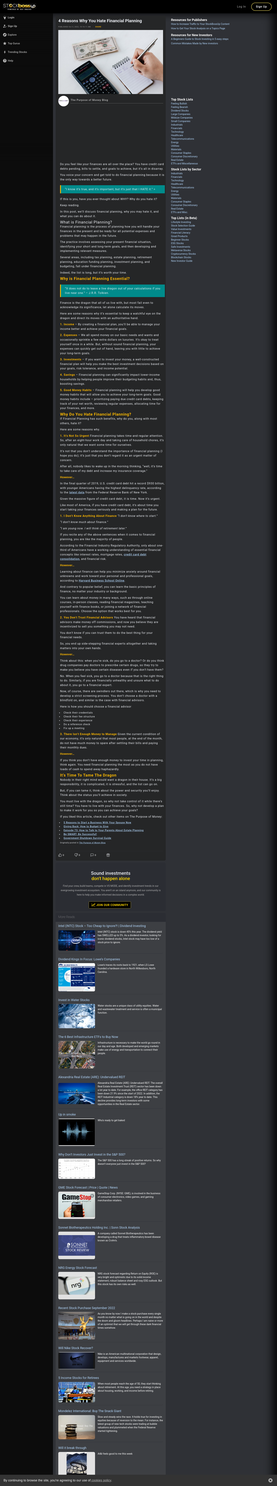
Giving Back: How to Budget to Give (86, 826)
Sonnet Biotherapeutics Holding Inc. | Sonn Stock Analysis (99, 1227)
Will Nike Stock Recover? (75, 1348)
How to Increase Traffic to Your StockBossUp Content (200, 24)
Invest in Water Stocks (74, 1000)
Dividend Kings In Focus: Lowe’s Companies (89, 959)
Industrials (176, 124)
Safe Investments (180, 246)
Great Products (179, 236)
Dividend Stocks (180, 110)
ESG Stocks (177, 243)
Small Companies (180, 121)
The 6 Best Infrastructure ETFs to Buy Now (88, 1037)
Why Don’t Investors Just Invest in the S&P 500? (91, 1154)
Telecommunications (182, 138)
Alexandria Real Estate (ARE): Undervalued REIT (91, 1077)
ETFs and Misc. (179, 212)
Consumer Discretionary (184, 156)
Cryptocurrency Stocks (183, 253)
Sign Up (261, 6)
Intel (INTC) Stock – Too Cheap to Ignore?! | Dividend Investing (102, 926)
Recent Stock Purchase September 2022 (86, 1308)
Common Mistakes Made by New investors (194, 43)
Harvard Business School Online (102, 580)
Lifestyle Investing (181, 222)
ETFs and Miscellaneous (184, 163)
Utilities (175, 145)
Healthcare (177, 135)
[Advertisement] (111, 133)
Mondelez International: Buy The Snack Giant (89, 1411)
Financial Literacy (180, 232)
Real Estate (177, 160)
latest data (77, 492)
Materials (176, 149)
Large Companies (180, 114)
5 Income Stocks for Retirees (78, 1378)
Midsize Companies (182, 117)
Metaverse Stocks (181, 250)
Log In (241, 6)
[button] (26, 17)
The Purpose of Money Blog (92, 843)
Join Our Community (110, 905)
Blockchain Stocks (181, 257)
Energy (174, 142)
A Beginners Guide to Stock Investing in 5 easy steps (199, 39)
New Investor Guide (181, 260)
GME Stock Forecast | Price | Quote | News (88, 1187)
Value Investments (181, 229)
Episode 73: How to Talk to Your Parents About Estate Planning (104, 830)
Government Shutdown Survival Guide (87, 838)
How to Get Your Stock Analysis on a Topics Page (198, 28)
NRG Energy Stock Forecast (77, 1268)
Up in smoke (67, 1114)
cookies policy (101, 1480)
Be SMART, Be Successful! (80, 834)
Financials (176, 128)
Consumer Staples (181, 153)
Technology (177, 131)
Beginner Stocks (180, 239)
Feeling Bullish (179, 103)
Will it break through (72, 1448)
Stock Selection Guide (183, 225)
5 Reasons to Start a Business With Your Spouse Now (97, 822)
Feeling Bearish (179, 107)
